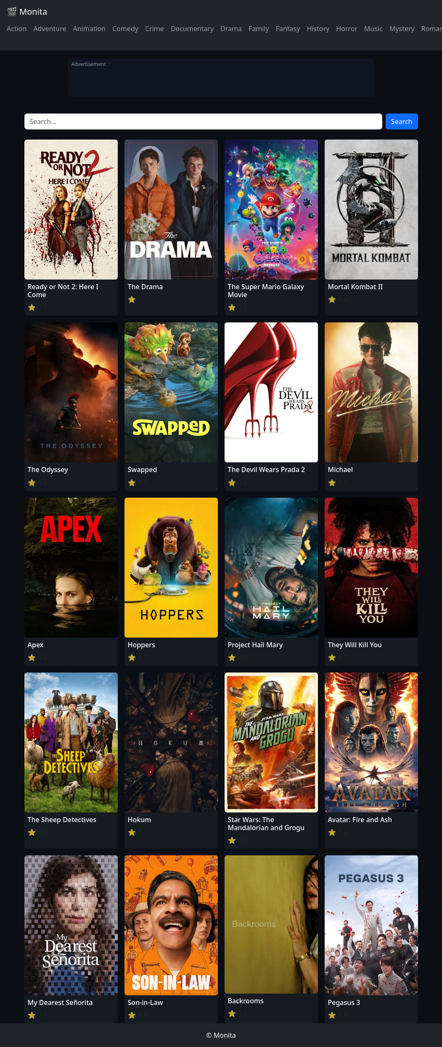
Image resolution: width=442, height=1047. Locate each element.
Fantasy (288, 28)
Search (402, 121)
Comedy (125, 28)
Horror (346, 28)
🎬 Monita (27, 11)
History (318, 28)
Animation (89, 28)
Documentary (192, 28)
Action (16, 28)
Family (259, 28)
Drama (231, 28)
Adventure (49, 28)
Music (373, 28)
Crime (154, 28)
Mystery (402, 28)
